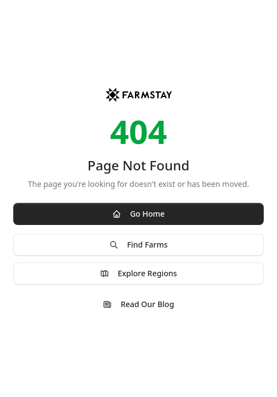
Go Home (138, 213)
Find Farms (138, 244)
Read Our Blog (138, 304)
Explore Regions (138, 273)
